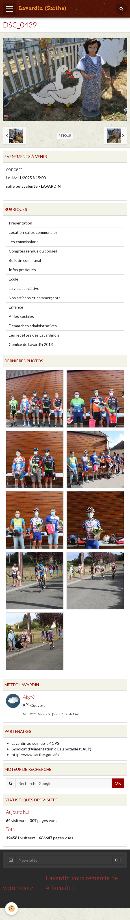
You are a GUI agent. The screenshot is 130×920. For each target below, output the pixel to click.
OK (118, 783)
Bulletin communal (25, 260)
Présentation (20, 223)
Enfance (16, 307)
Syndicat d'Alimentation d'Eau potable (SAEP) (51, 748)
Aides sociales (21, 316)
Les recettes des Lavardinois (34, 335)
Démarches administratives (33, 325)
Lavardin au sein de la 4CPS (35, 743)
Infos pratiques (22, 269)
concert (14, 169)
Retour (64, 135)
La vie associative (24, 288)
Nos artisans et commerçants (34, 297)
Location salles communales (33, 232)
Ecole (13, 279)
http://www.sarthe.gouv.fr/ (35, 754)
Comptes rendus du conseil (33, 251)
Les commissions (23, 241)
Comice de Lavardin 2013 (31, 344)
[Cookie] (11, 908)
